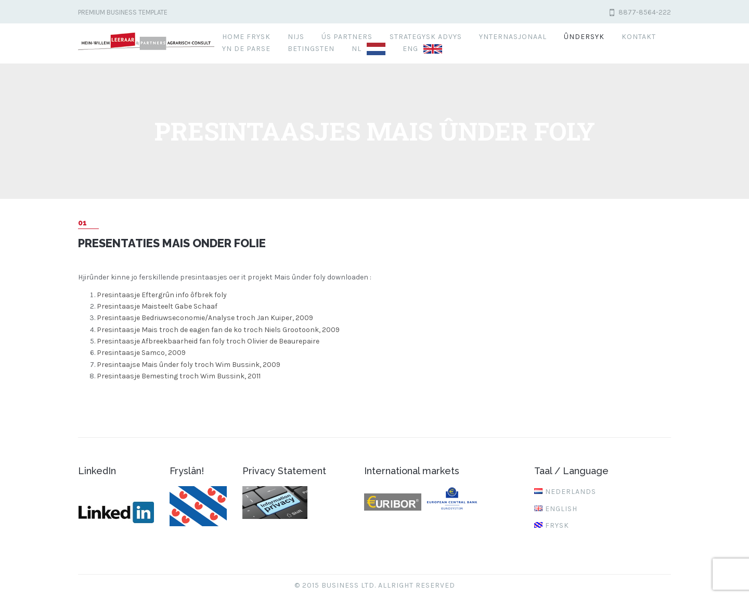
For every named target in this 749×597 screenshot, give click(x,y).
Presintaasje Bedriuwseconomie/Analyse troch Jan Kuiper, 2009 (205, 317)
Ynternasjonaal (513, 36)
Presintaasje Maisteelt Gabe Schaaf (157, 306)
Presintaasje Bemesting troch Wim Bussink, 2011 (179, 376)
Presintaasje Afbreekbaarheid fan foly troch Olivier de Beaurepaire (208, 341)
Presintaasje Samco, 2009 (141, 352)
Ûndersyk (584, 36)
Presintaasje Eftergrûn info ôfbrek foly (162, 294)
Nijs (296, 36)
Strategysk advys (426, 36)
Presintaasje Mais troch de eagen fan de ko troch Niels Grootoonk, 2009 (218, 329)
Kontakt (639, 36)
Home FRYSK (246, 36)
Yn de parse (246, 48)
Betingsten (311, 48)
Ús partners (346, 36)
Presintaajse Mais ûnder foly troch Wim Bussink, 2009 (188, 364)
